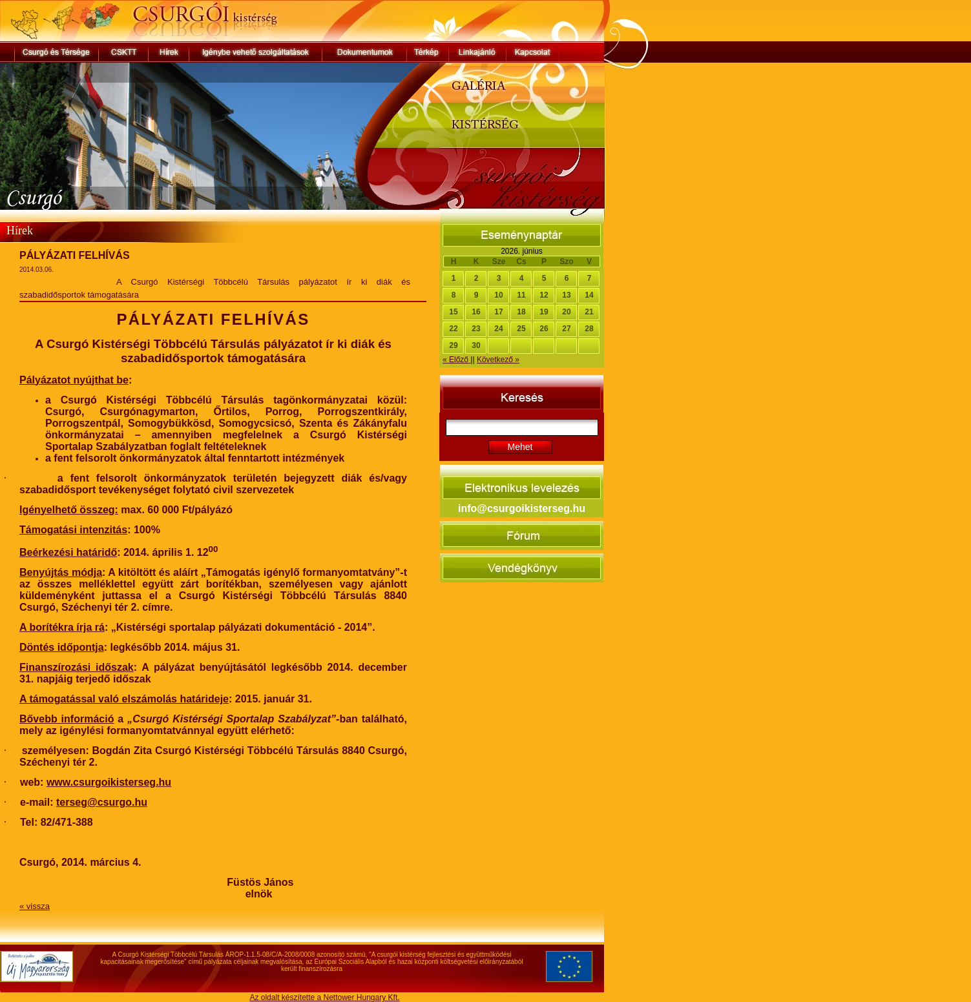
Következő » (498, 359)
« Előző (456, 359)
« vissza (34, 906)
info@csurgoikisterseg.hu (521, 508)
